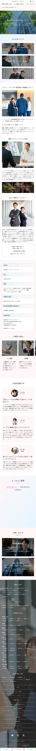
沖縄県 (27, 668)
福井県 (12, 639)
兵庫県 (27, 605)
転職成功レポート (17, 700)
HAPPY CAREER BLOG (18, 704)
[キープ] (33, 1)
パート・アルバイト (18, 679)
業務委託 (14, 681)
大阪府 (12, 605)
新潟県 (19, 634)
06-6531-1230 (18, 251)
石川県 (5, 639)
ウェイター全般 (24, 590)
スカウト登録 (18, 691)
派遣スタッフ (5, 681)
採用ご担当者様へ (17, 708)
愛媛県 (19, 661)
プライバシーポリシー (18, 713)
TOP (18, 687)
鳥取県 (25, 655)
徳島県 (12, 661)
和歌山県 (12, 650)
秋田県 (19, 618)
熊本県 (12, 666)
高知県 (25, 661)
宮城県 (12, 618)
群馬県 (12, 625)
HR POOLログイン (18, 730)
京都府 (4, 607)
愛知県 (19, 605)
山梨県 (5, 634)
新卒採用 (20, 677)
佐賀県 (5, 668)
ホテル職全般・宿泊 (19, 4)
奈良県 (5, 650)
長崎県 (19, 666)
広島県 (5, 655)
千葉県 (21, 630)
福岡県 (12, 607)
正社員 (4, 677)
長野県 (12, 634)
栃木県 (5, 625)
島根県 (5, 657)
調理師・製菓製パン (7, 4)
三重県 (12, 643)
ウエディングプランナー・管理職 (9, 590)
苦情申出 (18, 717)
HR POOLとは (18, 725)
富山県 (19, 639)
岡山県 (12, 655)
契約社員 (12, 677)
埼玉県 (28, 630)
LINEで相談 (30, 749)
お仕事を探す (6, 749)
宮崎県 (20, 668)
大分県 (26, 666)
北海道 (5, 618)
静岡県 (27, 643)
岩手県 (5, 620)
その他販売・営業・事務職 (19, 594)
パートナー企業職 (6, 594)
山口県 (19, 655)
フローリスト (18, 592)
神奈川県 (13, 630)
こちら (13, 328)
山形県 (18, 620)
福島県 (12, 620)
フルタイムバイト (6, 679)
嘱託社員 (28, 679)
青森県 (25, 618)
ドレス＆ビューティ (7, 592)
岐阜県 (19, 643)
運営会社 (18, 721)
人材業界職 (4, 596)
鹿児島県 (12, 668)
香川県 (5, 661)
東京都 (4, 605)
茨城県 (19, 625)
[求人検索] (30, 1)
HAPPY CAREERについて (18, 695)
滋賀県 (27, 648)
